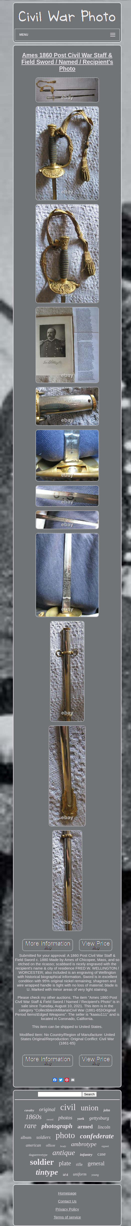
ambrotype (83, 1144)
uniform (79, 1174)
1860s (34, 1117)
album (26, 1137)
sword (49, 1119)
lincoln (104, 1127)
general (96, 1163)
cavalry (29, 1110)
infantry (86, 1155)
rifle (79, 1164)
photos (65, 1118)
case (102, 1154)
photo (65, 1135)
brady (63, 1146)
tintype (47, 1172)
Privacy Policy (67, 1209)
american (33, 1145)
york (80, 1119)
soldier (42, 1162)
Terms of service (67, 1217)
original (47, 1109)
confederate (97, 1136)
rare (30, 1126)
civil (68, 1107)
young (95, 1175)
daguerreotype (38, 1155)
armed (85, 1126)
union (89, 1107)
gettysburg (99, 1118)
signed (105, 1146)
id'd (65, 1175)
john (107, 1110)
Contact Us (67, 1201)
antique (63, 1152)
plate (65, 1163)
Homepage (67, 1193)
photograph (57, 1126)
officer (50, 1145)
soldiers (43, 1137)
